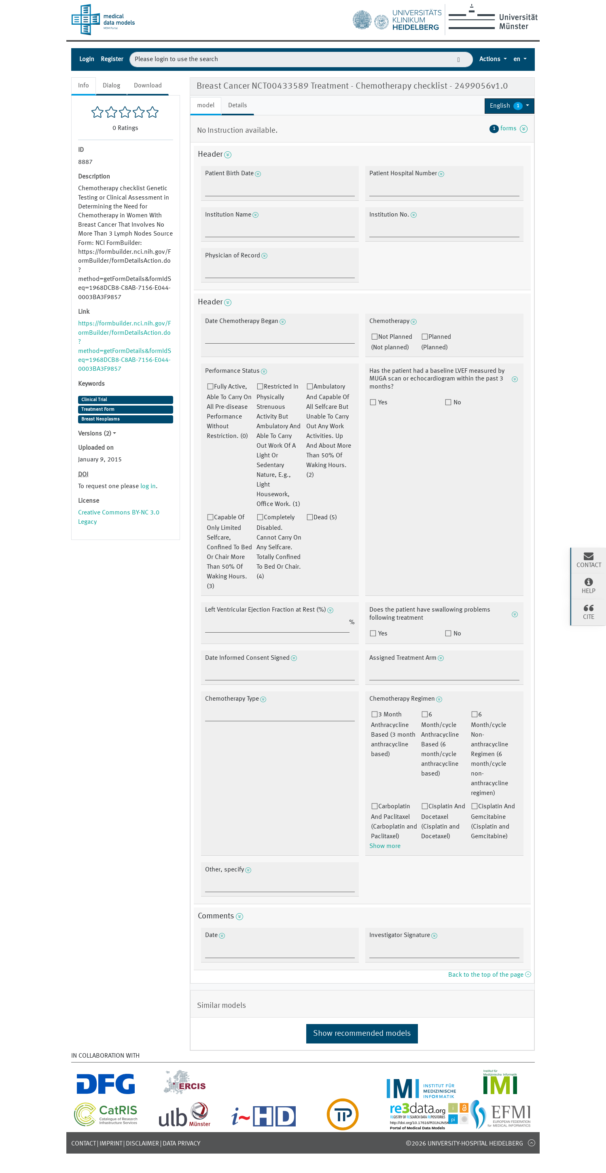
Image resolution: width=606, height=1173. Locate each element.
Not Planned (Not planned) (391, 342)
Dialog (111, 86)
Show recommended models (362, 1034)
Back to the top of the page (489, 975)
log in (148, 486)
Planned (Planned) (436, 342)
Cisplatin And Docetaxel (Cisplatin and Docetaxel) (443, 821)
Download (148, 86)
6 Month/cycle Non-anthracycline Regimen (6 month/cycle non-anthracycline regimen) (489, 754)
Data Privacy (181, 1144)
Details (237, 105)
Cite (588, 611)
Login (86, 59)
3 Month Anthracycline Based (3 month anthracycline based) (393, 735)
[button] (509, 106)
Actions (490, 59)
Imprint (111, 1144)
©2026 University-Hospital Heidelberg (464, 1144)
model (205, 105)
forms (508, 128)
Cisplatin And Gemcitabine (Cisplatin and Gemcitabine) (493, 821)
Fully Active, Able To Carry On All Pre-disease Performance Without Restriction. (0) (229, 412)
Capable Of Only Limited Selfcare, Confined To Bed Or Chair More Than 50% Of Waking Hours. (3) (229, 552)
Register (112, 59)
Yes (382, 403)
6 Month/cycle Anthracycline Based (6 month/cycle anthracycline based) (440, 744)
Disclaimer (142, 1144)
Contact (83, 1144)
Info (83, 86)
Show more (384, 846)
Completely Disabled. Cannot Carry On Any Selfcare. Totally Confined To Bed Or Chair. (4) (278, 547)
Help (588, 586)
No (456, 403)
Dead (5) (325, 517)
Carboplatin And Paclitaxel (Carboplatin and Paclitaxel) (394, 821)
